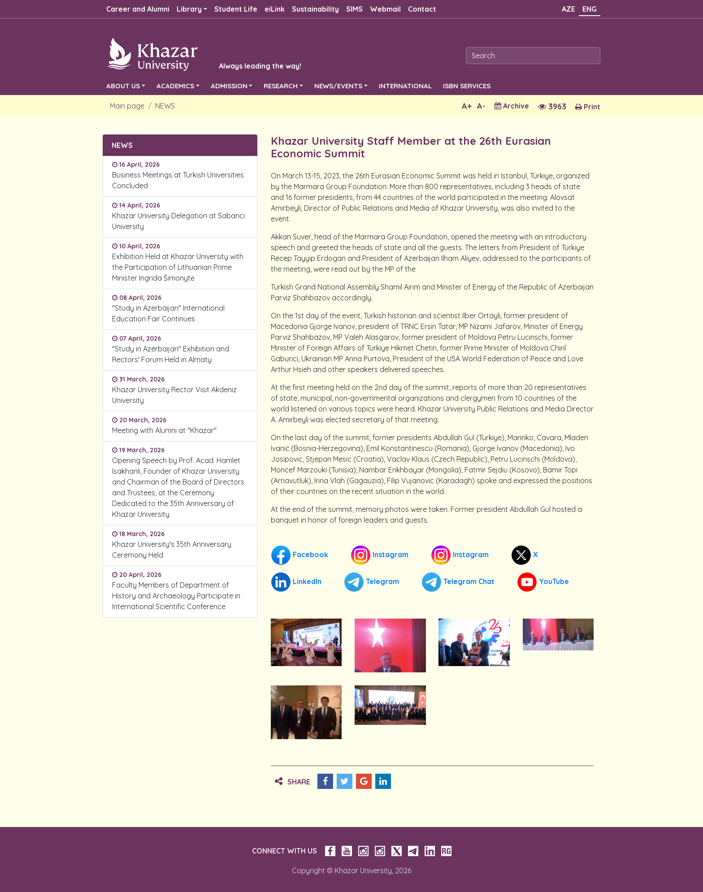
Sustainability (315, 8)
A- (481, 106)
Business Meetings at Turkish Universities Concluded (178, 180)
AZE (568, 8)
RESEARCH (281, 86)
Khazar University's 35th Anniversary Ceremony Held (171, 549)
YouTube (543, 582)
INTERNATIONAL (405, 86)
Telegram (371, 582)
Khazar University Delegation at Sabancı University (178, 221)
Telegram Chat (458, 582)
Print (587, 106)
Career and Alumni (137, 8)
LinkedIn (296, 582)
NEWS (165, 105)
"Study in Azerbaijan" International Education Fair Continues (168, 313)
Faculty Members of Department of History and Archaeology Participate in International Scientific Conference (176, 595)
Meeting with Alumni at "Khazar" (164, 430)
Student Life (235, 8)
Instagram (379, 555)
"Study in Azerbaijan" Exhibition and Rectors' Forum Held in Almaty (170, 354)
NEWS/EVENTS (338, 86)
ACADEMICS (175, 86)
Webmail (385, 8)
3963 (552, 106)
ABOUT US (123, 86)
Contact (422, 8)
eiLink (275, 8)
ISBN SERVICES (466, 86)
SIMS (354, 8)
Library (189, 8)
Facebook (299, 555)
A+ (467, 106)
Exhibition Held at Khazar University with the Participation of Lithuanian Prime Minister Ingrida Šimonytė (177, 267)
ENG (589, 8)
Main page (127, 105)
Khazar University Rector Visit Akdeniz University (174, 395)
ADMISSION (229, 86)
